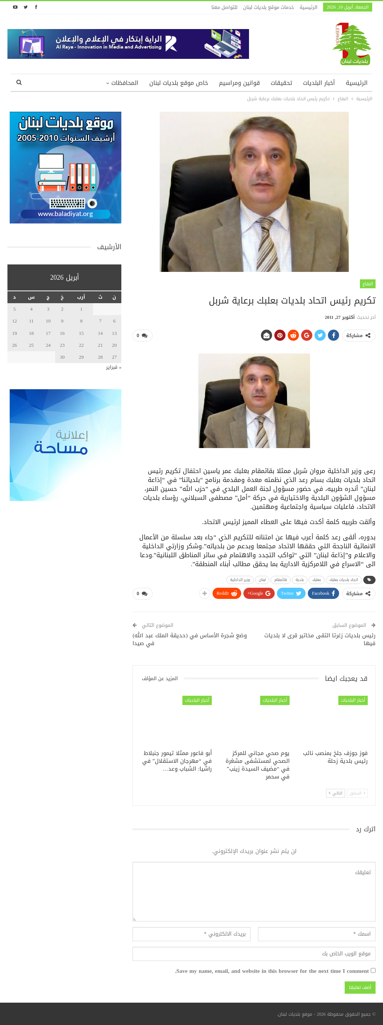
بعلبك (316, 579)
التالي (335, 793)
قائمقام (280, 579)
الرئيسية (308, 7)
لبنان (262, 579)
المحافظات (124, 83)
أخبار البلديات (319, 83)
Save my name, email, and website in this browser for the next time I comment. (272, 971)
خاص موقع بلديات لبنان (178, 83)
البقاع (368, 284)
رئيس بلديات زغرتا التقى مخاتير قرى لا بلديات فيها (320, 639)
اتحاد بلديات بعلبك (343, 579)
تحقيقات (281, 83)
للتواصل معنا (224, 7)
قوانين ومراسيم (239, 83)
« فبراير (114, 367)
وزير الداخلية (240, 579)
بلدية (300, 579)
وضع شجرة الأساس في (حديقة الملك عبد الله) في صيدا (190, 639)
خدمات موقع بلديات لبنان (268, 7)
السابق (357, 793)
